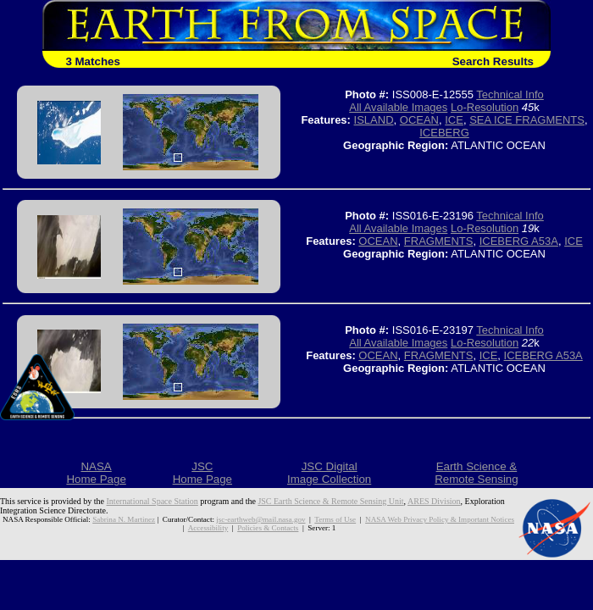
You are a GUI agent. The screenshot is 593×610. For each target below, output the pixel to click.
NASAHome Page (95, 472)
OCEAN (419, 120)
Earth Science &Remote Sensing (476, 472)
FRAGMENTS (439, 241)
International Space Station (152, 501)
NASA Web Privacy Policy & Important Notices (439, 519)
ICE (454, 120)
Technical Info (510, 94)
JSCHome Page (202, 472)
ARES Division (434, 501)
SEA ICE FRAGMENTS (527, 120)
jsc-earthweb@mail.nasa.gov (260, 519)
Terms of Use (335, 519)
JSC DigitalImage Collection (329, 472)
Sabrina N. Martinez (123, 519)
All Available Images (398, 107)
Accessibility (208, 528)
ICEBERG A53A (518, 241)
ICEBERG (444, 132)
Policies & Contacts (267, 528)
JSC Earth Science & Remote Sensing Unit (330, 501)
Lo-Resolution (484, 107)
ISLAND (374, 120)
